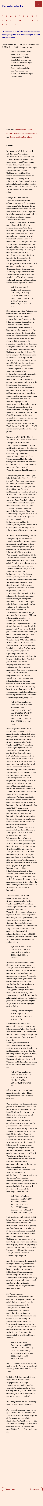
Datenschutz (10, 1489)
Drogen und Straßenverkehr (21, 137)
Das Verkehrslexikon (13, 5)
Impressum (34, 1489)
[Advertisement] (21, 106)
